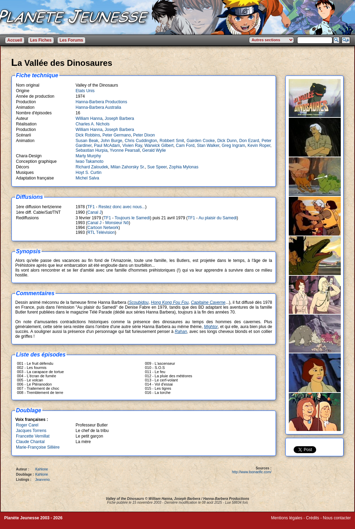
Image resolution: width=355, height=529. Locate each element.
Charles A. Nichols (93, 124)
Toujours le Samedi (132, 217)
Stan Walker (208, 145)
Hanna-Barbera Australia (98, 107)
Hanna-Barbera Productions (101, 101)
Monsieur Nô (117, 222)
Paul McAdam (107, 145)
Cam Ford (185, 145)
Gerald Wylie (154, 150)
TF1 (91, 206)
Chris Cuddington (141, 140)
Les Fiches (41, 40)
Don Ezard (249, 140)
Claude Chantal (30, 441)
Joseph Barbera (119, 118)
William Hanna (89, 118)
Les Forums (71, 40)
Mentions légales (286, 517)
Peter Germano (116, 135)
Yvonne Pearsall (125, 150)
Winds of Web (284, 522)
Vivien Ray (132, 145)
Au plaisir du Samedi (218, 217)
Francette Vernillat (33, 436)
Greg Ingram (233, 145)
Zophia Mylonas (184, 167)
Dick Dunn (227, 140)
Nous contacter (337, 517)
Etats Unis (85, 90)
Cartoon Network (103, 227)
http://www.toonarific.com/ (251, 472)
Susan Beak (87, 140)
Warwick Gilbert (158, 145)
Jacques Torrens (31, 430)
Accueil (14, 40)
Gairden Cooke (201, 140)
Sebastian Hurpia (91, 150)
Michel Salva (87, 178)
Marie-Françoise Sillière (38, 447)
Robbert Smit (171, 140)
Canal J (94, 212)
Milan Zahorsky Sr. (128, 167)
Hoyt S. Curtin (89, 172)
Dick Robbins (88, 135)
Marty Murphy (88, 155)
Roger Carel (27, 425)
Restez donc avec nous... (121, 206)
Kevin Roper (259, 145)
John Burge (111, 140)
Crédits (312, 517)
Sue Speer (157, 167)
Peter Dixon (144, 135)
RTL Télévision (101, 232)
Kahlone (41, 469)
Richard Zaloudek (92, 167)
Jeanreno (42, 480)
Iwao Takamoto (90, 161)
